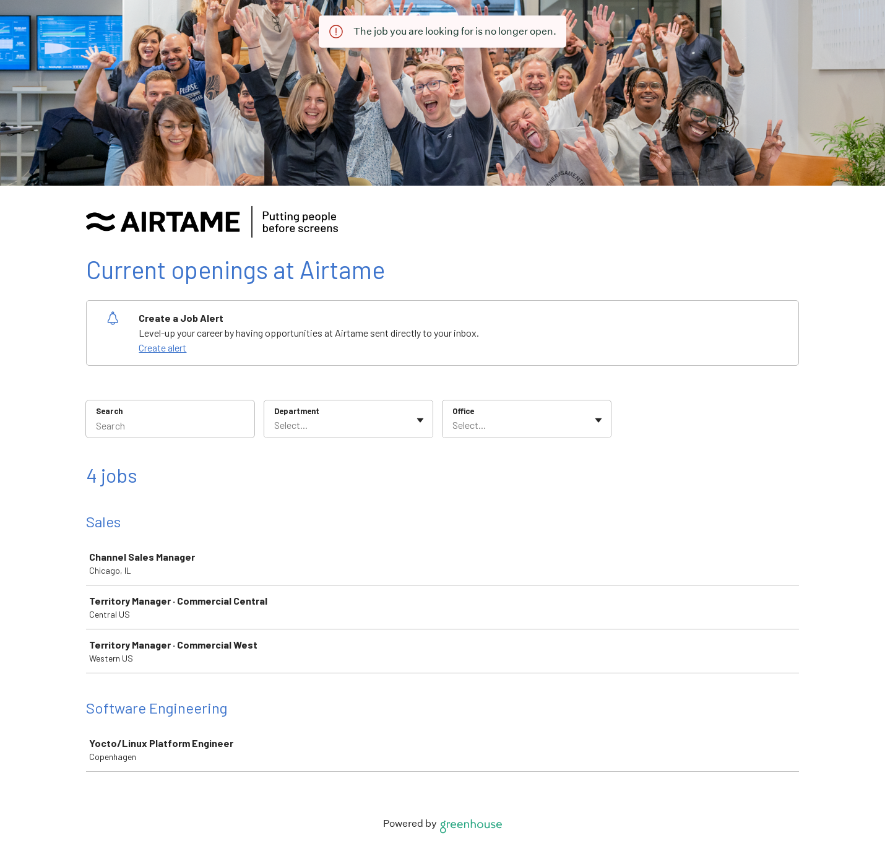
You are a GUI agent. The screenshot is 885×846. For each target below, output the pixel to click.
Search (109, 411)
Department (296, 411)
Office (463, 411)
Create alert (162, 347)
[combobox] (275, 425)
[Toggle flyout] (420, 420)
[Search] (170, 427)
